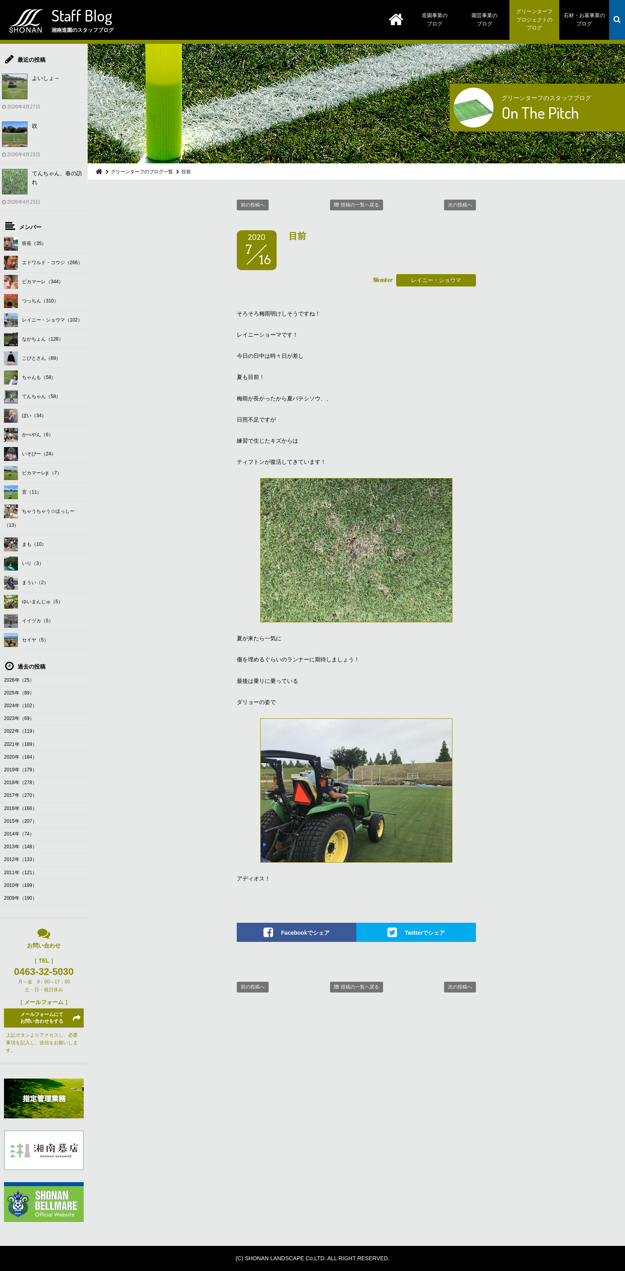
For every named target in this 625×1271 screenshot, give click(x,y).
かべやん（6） (28, 435)
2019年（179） (20, 770)
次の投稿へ (460, 205)
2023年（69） (19, 718)
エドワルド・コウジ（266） (43, 263)
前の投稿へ (253, 205)
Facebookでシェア (305, 933)
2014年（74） (19, 834)
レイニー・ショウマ (436, 280)
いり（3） (24, 564)
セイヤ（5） (26, 640)
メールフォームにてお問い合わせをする (41, 1018)
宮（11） (22, 492)
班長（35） (25, 244)
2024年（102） (20, 705)
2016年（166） (20, 808)
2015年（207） (20, 821)
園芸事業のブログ (484, 19)
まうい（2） (26, 583)
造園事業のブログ (435, 19)
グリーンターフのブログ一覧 (142, 172)
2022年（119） (20, 731)
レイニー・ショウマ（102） (43, 320)
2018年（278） (20, 782)
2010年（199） (20, 885)
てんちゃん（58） (32, 397)
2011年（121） (20, 872)
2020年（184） (20, 757)
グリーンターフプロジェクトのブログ (534, 19)
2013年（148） (20, 846)
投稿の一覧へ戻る (360, 205)
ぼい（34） (25, 416)
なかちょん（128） (33, 339)
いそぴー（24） (30, 454)
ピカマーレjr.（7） (33, 473)
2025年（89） (19, 693)
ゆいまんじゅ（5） (33, 602)
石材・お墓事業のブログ (584, 19)
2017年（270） (20, 795)
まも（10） (25, 544)
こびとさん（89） (32, 358)
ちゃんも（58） (30, 377)
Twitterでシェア (425, 933)
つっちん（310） (31, 301)
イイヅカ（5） (28, 621)
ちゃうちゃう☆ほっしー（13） (39, 516)
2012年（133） (20, 859)
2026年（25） (19, 680)
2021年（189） (20, 744)
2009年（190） (20, 898)
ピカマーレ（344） (33, 282)
